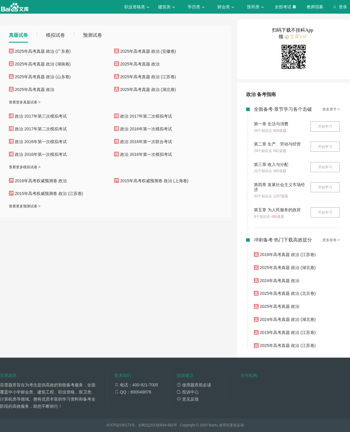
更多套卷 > (331, 240)
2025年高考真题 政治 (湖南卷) (43, 64)
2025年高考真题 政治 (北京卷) (288, 293)
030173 (125, 425)
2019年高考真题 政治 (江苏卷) (288, 332)
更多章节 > (331, 109)
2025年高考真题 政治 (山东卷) (43, 76)
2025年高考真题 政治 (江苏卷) (148, 76)
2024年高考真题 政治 (279, 280)
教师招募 (315, 6)
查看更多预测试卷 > (24, 206)
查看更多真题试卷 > (24, 102)
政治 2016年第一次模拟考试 (146, 129)
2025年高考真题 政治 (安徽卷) (148, 51)
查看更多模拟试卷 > (24, 167)
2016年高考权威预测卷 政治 (41, 180)
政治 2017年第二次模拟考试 (146, 116)
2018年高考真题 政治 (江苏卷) (288, 254)
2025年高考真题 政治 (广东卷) (43, 51)
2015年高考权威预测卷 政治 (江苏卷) (49, 193)
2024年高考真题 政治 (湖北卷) (288, 319)
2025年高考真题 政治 (140, 64)
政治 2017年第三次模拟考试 (41, 116)
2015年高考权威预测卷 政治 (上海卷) (154, 180)
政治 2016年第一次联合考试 (146, 141)
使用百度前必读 (231, 425)
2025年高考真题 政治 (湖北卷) (148, 89)
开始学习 (325, 126)
